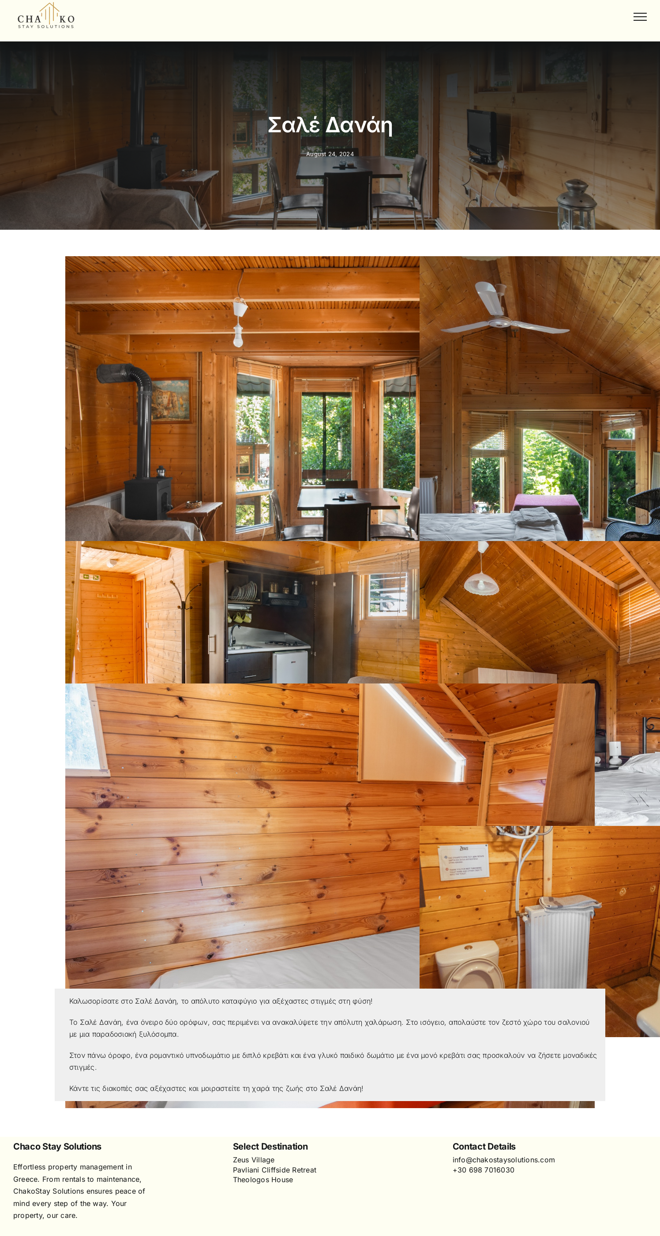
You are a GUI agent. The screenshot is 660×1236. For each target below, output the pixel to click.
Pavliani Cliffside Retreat (274, 1169)
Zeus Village (254, 1159)
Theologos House (263, 1179)
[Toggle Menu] (640, 17)
